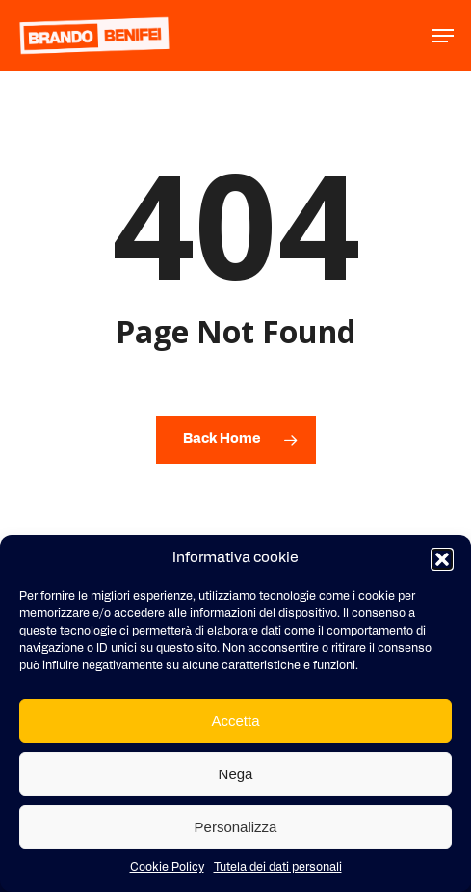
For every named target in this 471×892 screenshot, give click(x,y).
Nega (236, 774)
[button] (442, 559)
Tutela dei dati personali (278, 868)
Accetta (235, 721)
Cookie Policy (167, 868)
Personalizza (236, 827)
